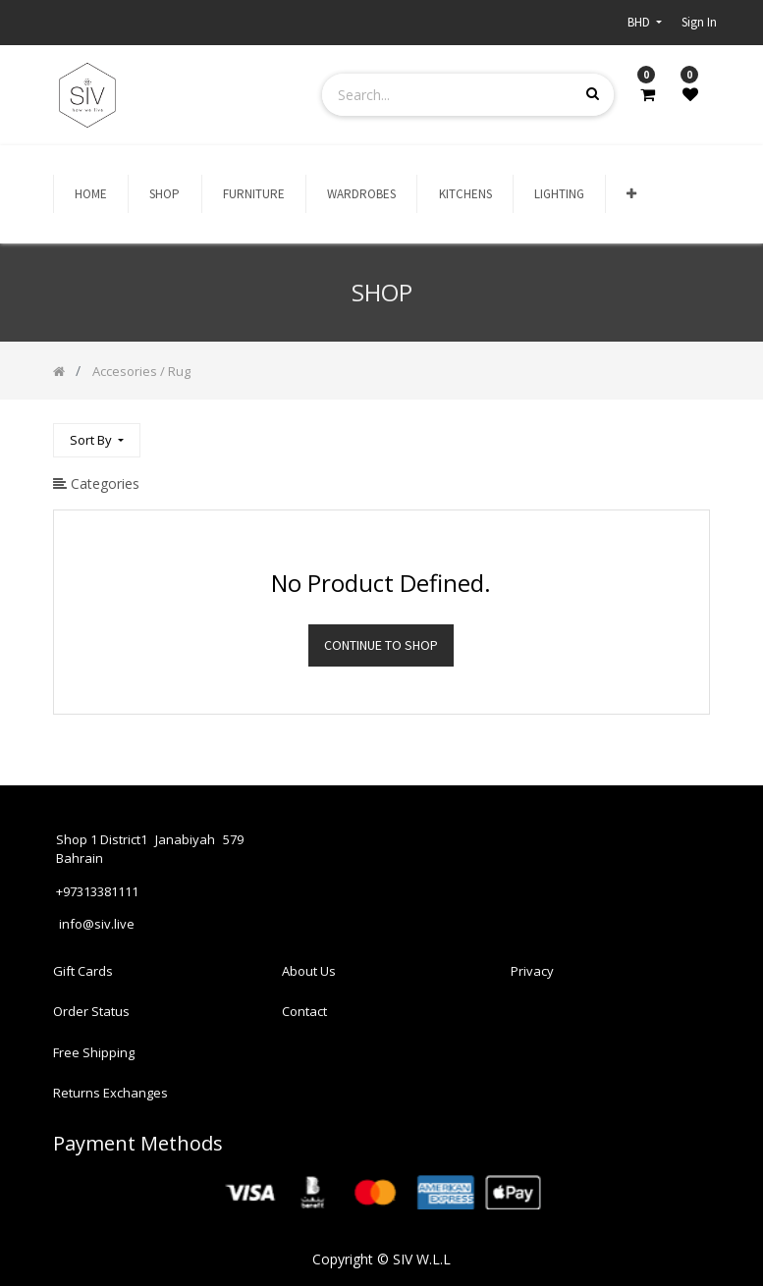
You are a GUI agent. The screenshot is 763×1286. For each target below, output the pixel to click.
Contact (304, 1011)
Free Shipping (94, 1052)
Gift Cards (83, 971)
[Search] (694, 431)
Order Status (91, 1011)
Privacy (532, 971)
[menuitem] (91, 194)
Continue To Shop (381, 645)
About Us (309, 971)
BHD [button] (640, 22)
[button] (631, 194)
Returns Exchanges (110, 1092)
